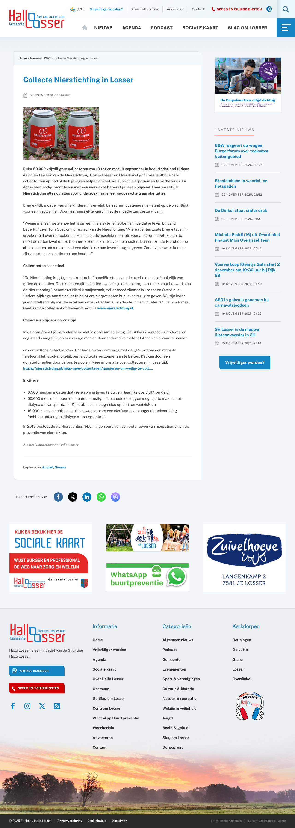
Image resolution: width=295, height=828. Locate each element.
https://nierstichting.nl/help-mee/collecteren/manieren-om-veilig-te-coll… (87, 368)
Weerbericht (104, 728)
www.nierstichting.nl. (116, 308)
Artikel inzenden (34, 671)
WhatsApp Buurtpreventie (116, 718)
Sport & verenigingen (181, 679)
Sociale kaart (200, 27)
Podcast (162, 27)
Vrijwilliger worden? (240, 371)
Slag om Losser (247, 27)
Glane (238, 659)
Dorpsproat (172, 747)
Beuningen (242, 640)
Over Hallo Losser (145, 9)
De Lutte (240, 649)
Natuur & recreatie (179, 698)
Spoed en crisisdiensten (38, 688)
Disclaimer (119, 820)
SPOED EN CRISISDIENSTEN (239, 9)
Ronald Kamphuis (230, 820)
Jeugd (167, 718)
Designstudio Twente (272, 820)
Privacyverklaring (70, 820)
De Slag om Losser (109, 698)
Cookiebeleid (97, 820)
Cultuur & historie (178, 689)
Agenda (131, 27)
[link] (269, 9)
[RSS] (56, 706)
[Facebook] (12, 706)
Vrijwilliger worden (109, 649)
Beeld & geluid (175, 728)
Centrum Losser (107, 708)
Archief (47, 467)
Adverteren (175, 9)
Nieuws (103, 27)
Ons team (101, 689)
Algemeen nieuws (177, 640)
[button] (286, 10)
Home (87, 27)
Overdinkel (242, 679)
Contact (198, 9)
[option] (248, 85)
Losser (238, 669)
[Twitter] (42, 706)
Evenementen (174, 669)
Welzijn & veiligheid (179, 708)
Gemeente (171, 659)
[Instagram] (27, 706)
